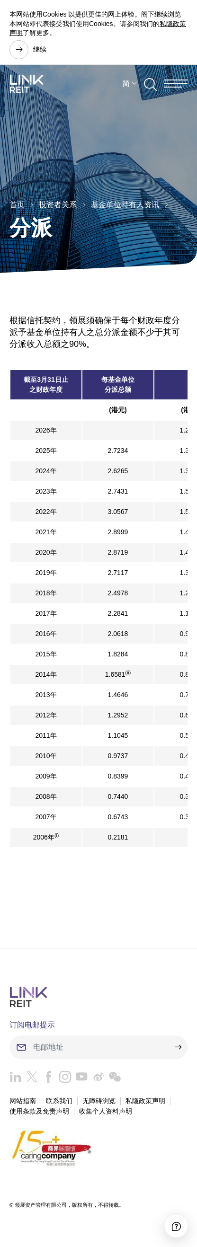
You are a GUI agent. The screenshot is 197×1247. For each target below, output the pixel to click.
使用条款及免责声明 (39, 1111)
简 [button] (126, 83)
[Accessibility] (176, 1226)
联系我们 (59, 1101)
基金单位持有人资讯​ (125, 205)
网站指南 (22, 1101)
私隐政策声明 (145, 1101)
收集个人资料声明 (105, 1111)
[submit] (178, 1047)
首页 (17, 205)
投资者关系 (58, 205)
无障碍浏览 (99, 1101)
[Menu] (176, 84)
